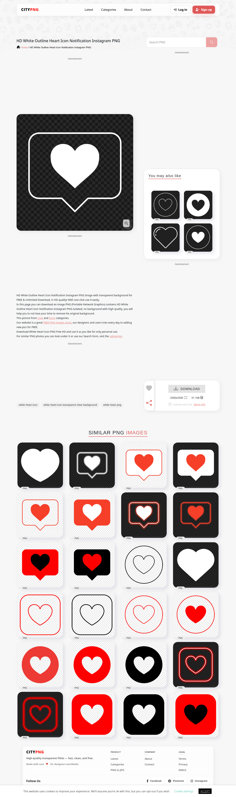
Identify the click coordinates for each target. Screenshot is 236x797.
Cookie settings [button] (183, 791)
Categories (108, 10)
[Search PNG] (176, 42)
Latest (89, 10)
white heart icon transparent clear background (70, 404)
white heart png (112, 404)
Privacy (183, 764)
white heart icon (28, 404)
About (128, 10)
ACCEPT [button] (205, 791)
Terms (182, 758)
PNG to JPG (117, 770)
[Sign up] (204, 10)
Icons (52, 318)
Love (40, 318)
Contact (146, 10)
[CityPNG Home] (30, 9)
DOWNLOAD (187, 389)
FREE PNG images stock (57, 322)
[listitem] (154, 781)
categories (116, 336)
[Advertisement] (75, 85)
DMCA (182, 770)
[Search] (211, 42)
